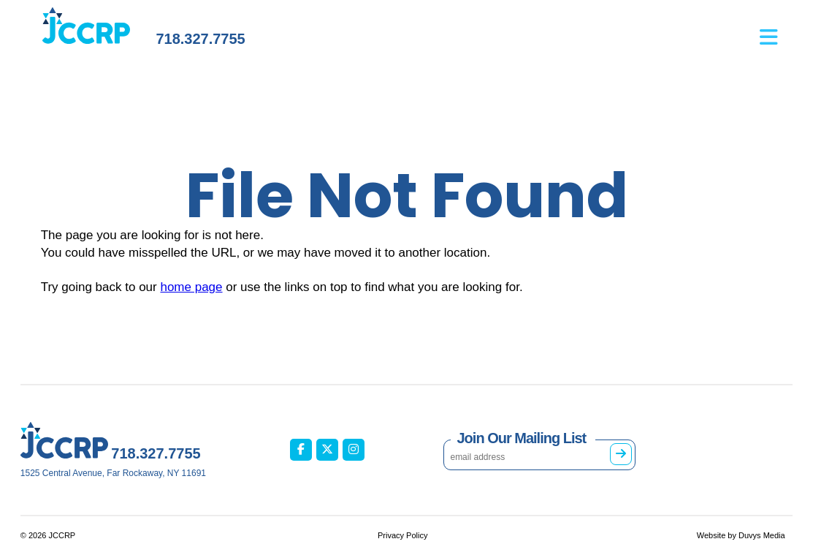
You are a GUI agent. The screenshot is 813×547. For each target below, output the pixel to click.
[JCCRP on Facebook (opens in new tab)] (301, 450)
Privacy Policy (402, 535)
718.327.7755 (200, 39)
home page (191, 287)
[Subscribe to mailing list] (621, 454)
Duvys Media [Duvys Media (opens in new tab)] (761, 535)
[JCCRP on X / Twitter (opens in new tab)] (327, 450)
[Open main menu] (776, 30)
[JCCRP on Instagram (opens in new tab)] (353, 450)
